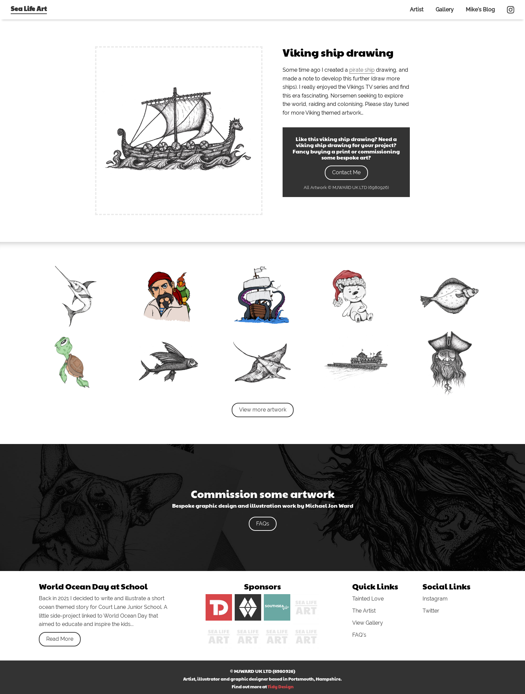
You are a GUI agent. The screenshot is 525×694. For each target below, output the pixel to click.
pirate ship (362, 70)
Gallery (445, 9)
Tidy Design (281, 687)
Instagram (435, 598)
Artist (417, 9)
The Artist (364, 611)
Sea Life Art (29, 8)
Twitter (431, 611)
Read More (59, 639)
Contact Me (346, 172)
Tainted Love (368, 598)
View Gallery (367, 623)
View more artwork (262, 409)
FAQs (262, 523)
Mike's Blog (480, 9)
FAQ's (359, 635)
